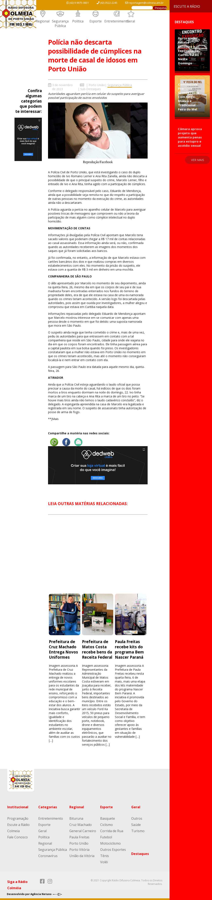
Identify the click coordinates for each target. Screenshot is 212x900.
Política (77, 21)
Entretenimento (116, 21)
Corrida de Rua (111, 830)
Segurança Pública (60, 23)
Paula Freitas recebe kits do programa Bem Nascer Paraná (129, 649)
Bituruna (76, 818)
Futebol (106, 836)
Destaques (140, 853)
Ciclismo (106, 824)
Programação (17, 818)
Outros (136, 818)
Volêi (104, 861)
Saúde (136, 824)
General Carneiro (82, 830)
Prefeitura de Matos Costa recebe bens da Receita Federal (97, 649)
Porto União (97, 85)
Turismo (138, 830)
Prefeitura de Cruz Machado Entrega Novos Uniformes (63, 649)
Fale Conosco (17, 836)
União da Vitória (81, 855)
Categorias (47, 806)
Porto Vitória (79, 849)
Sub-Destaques (90, 89)
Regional (42, 21)
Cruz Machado (80, 824)
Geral (131, 21)
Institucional (17, 806)
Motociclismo (110, 843)
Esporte (95, 21)
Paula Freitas (79, 836)
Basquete (107, 818)
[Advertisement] (97, 557)
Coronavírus (48, 855)
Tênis (104, 855)
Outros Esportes (113, 849)
